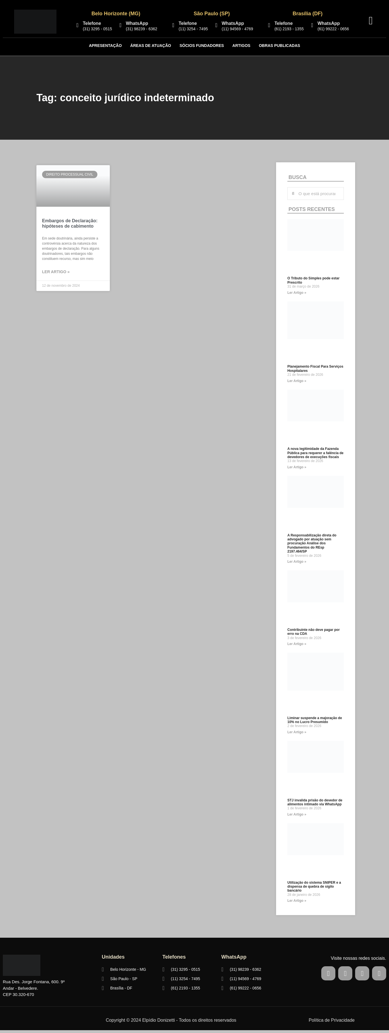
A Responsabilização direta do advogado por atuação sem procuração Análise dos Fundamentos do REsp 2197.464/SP (311, 543)
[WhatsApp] (120, 25)
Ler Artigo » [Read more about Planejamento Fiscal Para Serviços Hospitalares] (296, 381)
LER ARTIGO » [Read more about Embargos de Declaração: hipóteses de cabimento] (56, 271)
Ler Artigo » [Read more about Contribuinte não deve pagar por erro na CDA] (296, 644)
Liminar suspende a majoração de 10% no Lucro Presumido (314, 720)
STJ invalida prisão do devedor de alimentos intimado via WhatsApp (314, 802)
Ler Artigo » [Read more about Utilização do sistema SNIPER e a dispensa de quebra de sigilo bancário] (296, 901)
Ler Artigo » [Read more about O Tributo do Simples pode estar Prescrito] (296, 293)
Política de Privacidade (332, 1020)
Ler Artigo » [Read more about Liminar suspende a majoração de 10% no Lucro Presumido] (296, 732)
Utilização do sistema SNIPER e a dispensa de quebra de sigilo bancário (314, 887)
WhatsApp (137, 23)
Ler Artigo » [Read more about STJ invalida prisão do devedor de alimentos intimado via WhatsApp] (296, 814)
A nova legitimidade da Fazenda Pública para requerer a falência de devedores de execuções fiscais (315, 453)
